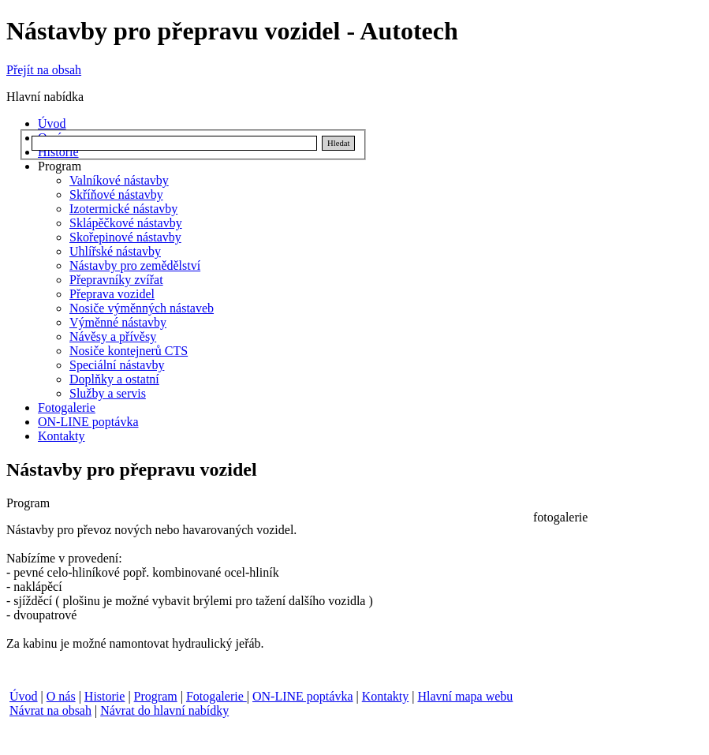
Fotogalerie (216, 696)
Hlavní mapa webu (465, 696)
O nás (61, 696)
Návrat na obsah (50, 710)
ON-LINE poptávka (302, 696)
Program (155, 696)
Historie (104, 696)
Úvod (23, 696)
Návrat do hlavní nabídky (164, 710)
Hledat (338, 143)
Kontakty (385, 696)
